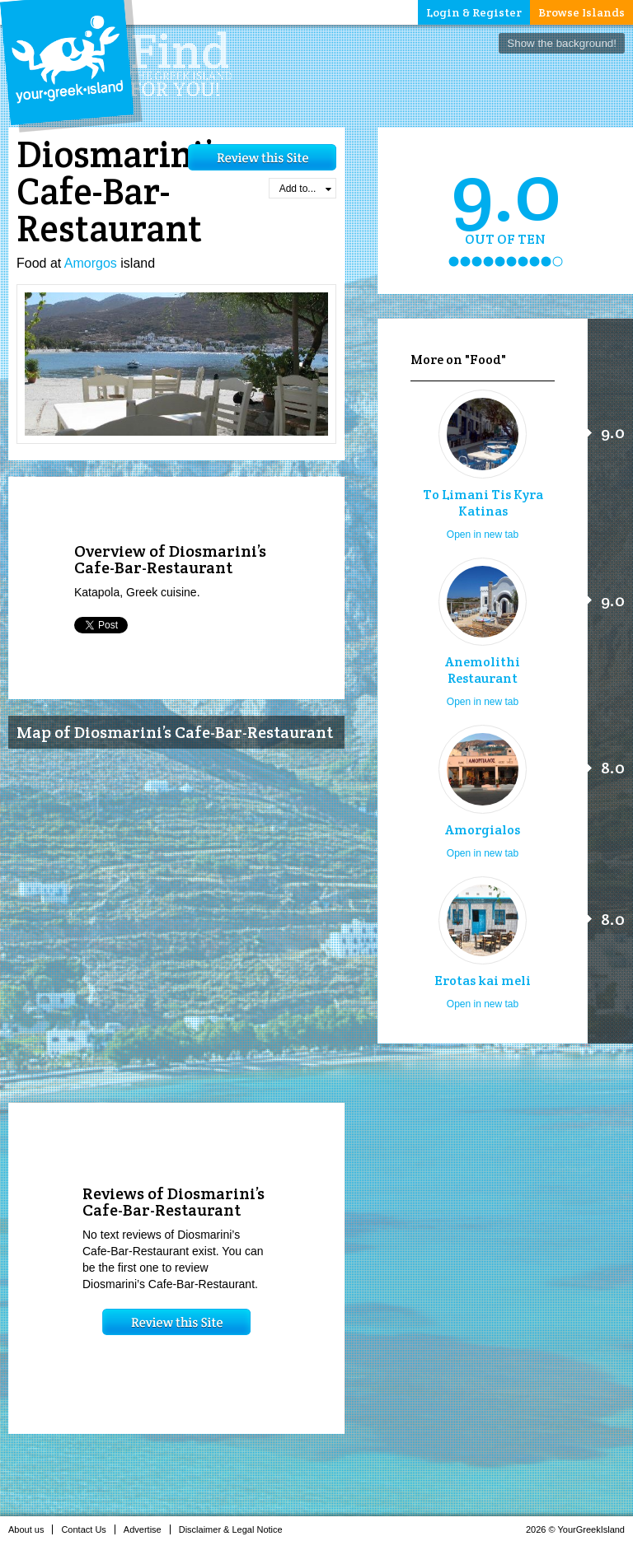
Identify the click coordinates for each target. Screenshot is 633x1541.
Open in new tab (482, 534)
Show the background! (562, 43)
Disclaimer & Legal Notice (235, 1529)
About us (30, 1529)
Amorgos (90, 263)
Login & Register (474, 12)
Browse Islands (581, 12)
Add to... (305, 188)
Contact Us (88, 1529)
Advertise (147, 1529)
